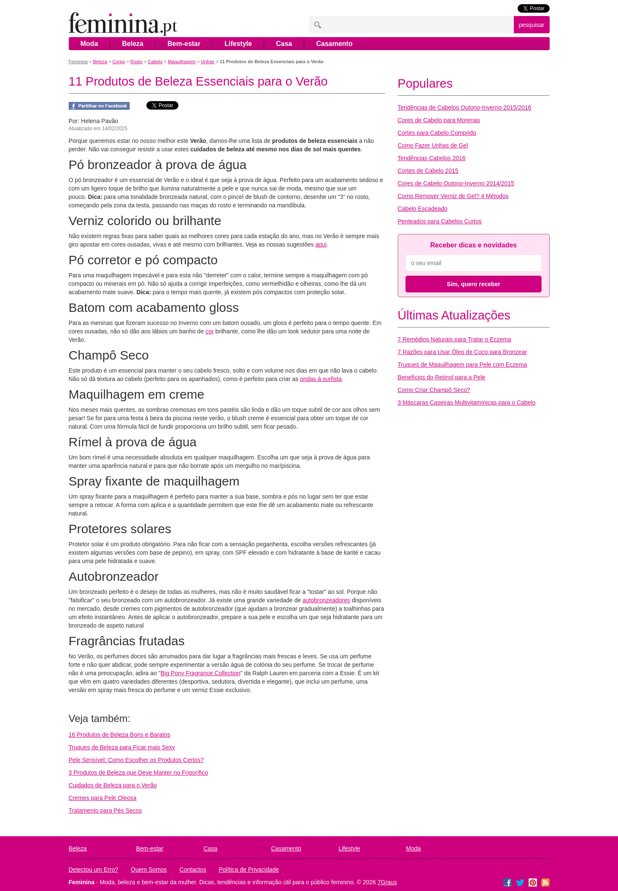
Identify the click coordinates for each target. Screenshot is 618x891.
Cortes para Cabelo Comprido (437, 132)
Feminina (78, 61)
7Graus (387, 882)
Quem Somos (149, 869)
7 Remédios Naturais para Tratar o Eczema (454, 339)
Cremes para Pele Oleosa (103, 797)
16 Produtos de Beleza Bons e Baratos (119, 734)
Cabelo (155, 61)
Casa (284, 43)
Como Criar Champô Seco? (434, 389)
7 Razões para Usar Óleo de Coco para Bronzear (462, 352)
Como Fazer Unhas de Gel (433, 145)
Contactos (193, 869)
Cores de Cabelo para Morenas (439, 120)
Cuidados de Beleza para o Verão (113, 785)
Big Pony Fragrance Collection (200, 673)
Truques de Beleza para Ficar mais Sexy (122, 747)
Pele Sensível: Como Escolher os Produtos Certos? (136, 760)
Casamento (334, 43)
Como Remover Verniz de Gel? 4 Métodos (453, 196)
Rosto (136, 61)
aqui (321, 244)
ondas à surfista (321, 379)
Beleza (132, 43)
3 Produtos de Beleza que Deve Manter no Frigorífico (138, 772)
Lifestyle (238, 43)
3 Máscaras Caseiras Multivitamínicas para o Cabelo (467, 402)
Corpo (118, 61)
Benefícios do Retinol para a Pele (442, 377)
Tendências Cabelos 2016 (432, 158)
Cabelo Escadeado (423, 208)
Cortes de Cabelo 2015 (428, 170)
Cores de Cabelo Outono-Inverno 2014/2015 (456, 183)
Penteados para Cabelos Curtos (440, 221)
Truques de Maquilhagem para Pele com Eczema (462, 364)
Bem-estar (183, 43)
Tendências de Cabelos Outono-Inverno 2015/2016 (465, 107)
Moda (89, 43)
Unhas (207, 61)
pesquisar (532, 24)
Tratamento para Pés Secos (105, 810)
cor (209, 331)
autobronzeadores (326, 600)
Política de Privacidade (249, 869)
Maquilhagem (182, 61)
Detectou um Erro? (94, 869)
